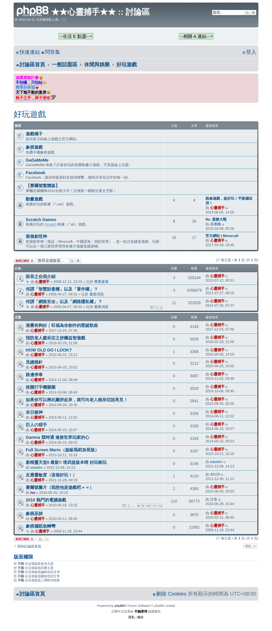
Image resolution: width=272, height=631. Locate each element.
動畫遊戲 (34, 199)
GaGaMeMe (37, 160)
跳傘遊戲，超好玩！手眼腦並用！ (228, 200)
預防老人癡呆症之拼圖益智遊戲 (55, 338)
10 (148, 506)
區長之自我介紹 (40, 276)
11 (154, 506)
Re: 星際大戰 (216, 219)
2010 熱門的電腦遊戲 (46, 500)
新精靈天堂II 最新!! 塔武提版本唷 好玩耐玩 (66, 462)
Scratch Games (41, 219)
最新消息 (96, 294)
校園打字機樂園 (40, 387)
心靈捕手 (217, 208)
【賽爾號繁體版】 (43, 185)
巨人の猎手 (36, 424)
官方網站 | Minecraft (221, 236)
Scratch (51, 224)
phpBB (119, 605)
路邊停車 (34, 374)
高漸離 (215, 224)
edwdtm (36, 467)
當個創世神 (36, 236)
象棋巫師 (34, 513)
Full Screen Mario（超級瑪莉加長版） (62, 449)
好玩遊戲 (30, 114)
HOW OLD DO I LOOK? (49, 350)
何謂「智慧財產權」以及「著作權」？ (62, 289)
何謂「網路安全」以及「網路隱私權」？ (64, 301)
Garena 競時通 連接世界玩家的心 (57, 437)
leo (32, 492)
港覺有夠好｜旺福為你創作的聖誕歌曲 (62, 325)
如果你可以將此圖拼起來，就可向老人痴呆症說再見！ (77, 399)
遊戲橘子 (34, 133)
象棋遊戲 (34, 147)
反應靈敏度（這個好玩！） (51, 475)
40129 (215, 474)
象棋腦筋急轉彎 (40, 526)
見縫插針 (34, 362)
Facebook (35, 172)
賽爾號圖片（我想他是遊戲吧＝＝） (60, 487)
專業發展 (101, 282)
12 (160, 506)
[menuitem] (50, 52)
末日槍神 (34, 412)
